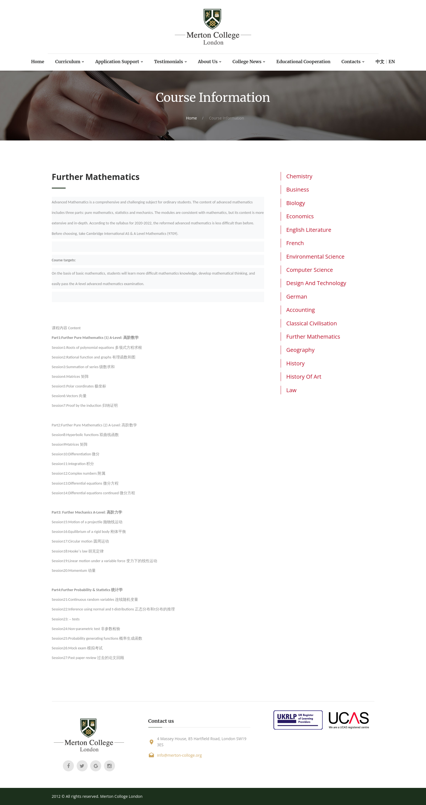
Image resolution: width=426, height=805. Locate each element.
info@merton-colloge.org (179, 755)
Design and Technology (316, 283)
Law (291, 390)
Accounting (300, 310)
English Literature (308, 229)
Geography (300, 350)
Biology (295, 203)
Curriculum (56, 62)
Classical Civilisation (311, 323)
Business (297, 189)
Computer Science (309, 269)
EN (405, 62)
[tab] (327, 176)
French (295, 243)
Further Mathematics (313, 336)
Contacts (363, 62)
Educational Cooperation (310, 62)
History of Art (303, 376)
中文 (393, 62)
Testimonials (165, 62)
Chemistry (299, 176)
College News (249, 62)
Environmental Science (315, 256)
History (295, 363)
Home (24, 62)
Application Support (109, 62)
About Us (207, 62)
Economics (300, 216)
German (296, 296)
